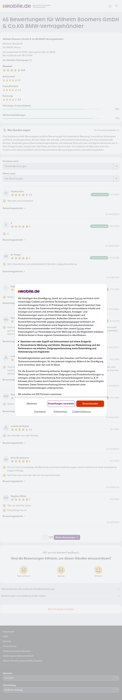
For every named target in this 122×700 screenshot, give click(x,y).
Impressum (40, 411)
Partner (79, 298)
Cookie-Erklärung (81, 411)
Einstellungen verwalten (61, 403)
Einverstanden (90, 403)
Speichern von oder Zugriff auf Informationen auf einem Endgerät (55, 341)
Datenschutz (60, 411)
